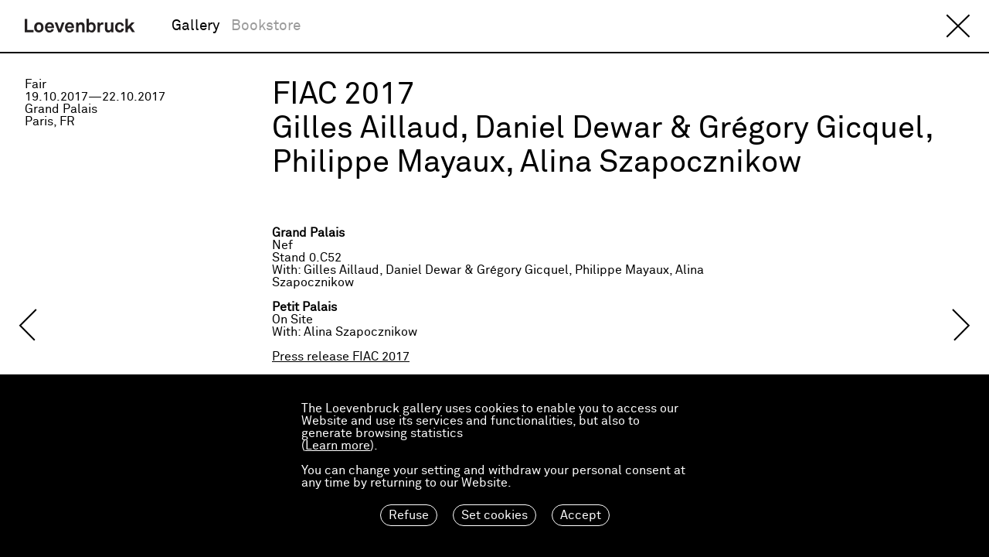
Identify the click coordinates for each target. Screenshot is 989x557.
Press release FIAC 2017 (341, 356)
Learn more (337, 445)
